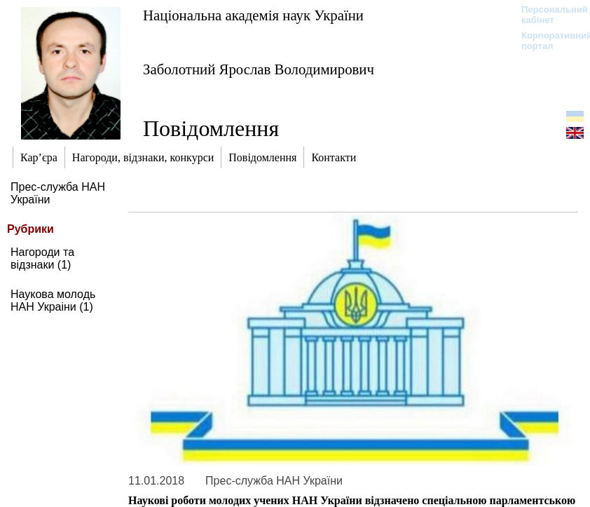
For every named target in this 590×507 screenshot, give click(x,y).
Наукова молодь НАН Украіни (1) (53, 300)
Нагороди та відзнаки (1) (42, 258)
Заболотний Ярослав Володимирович (258, 69)
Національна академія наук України (253, 15)
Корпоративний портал (547, 40)
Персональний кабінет (547, 14)
